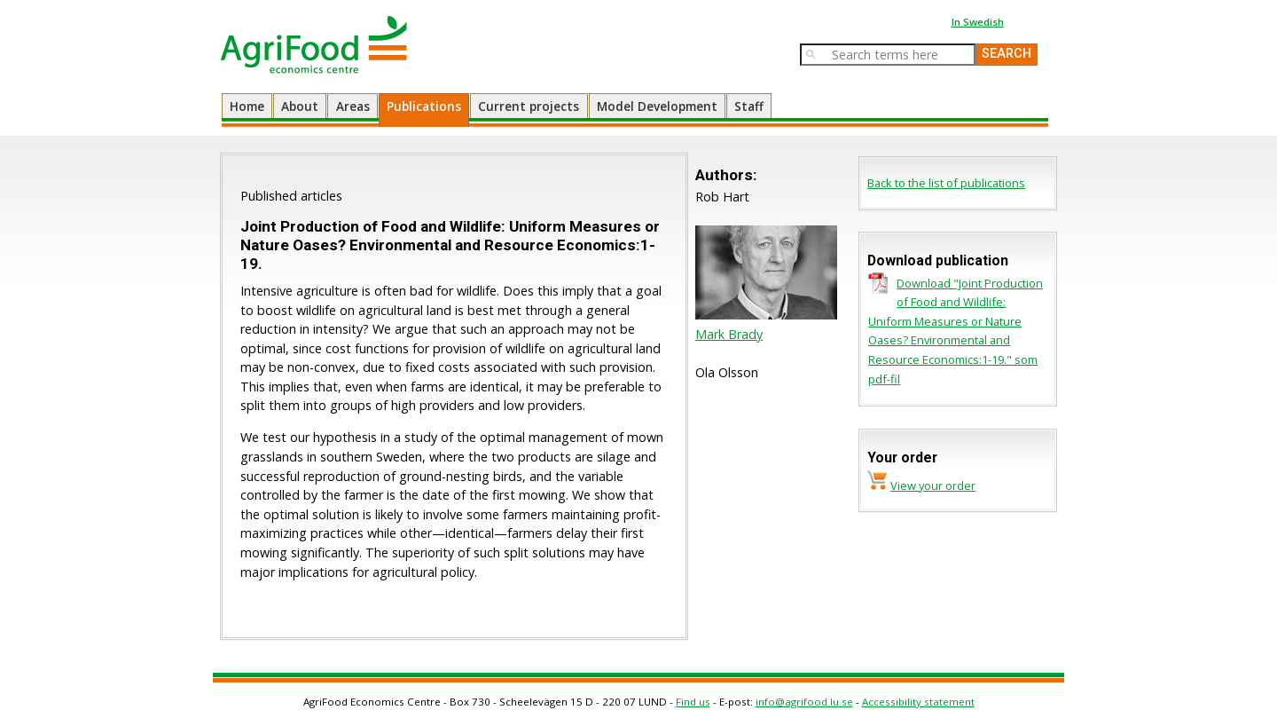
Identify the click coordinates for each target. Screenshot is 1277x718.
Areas (353, 106)
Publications (424, 106)
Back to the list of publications (946, 183)
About (299, 106)
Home (247, 106)
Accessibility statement (918, 701)
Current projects (528, 106)
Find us (693, 701)
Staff (749, 106)
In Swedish (978, 21)
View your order (932, 485)
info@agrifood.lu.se (804, 701)
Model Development (657, 106)
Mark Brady (729, 334)
